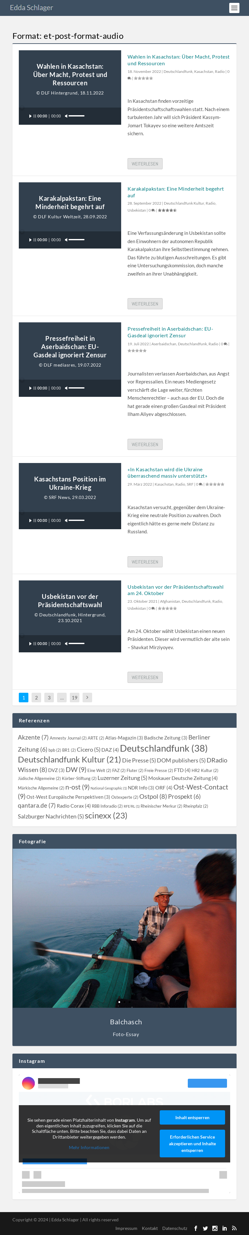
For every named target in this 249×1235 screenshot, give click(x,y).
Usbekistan (137, 210)
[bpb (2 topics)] (54, 750)
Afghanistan (170, 601)
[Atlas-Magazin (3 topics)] (124, 737)
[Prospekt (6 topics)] (184, 796)
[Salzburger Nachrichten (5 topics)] (51, 816)
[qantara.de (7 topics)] (37, 805)
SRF (190, 484)
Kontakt (150, 1228)
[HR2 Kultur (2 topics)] (205, 770)
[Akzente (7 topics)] (33, 737)
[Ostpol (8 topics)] (153, 796)
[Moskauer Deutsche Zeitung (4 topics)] (183, 778)
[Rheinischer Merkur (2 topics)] (161, 806)
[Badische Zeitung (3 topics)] (165, 737)
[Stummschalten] (66, 116)
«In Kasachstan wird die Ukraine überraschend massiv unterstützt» (167, 472)
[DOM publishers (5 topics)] (181, 760)
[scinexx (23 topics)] (106, 815)
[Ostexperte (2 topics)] (124, 797)
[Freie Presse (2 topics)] (158, 770)
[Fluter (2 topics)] (135, 770)
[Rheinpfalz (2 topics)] (195, 806)
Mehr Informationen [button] (89, 1147)
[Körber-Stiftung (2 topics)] (79, 778)
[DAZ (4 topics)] (110, 750)
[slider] (73, 107)
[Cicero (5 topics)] (88, 749)
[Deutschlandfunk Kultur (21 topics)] (69, 759)
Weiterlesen (145, 164)
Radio (220, 71)
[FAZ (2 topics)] (119, 770)
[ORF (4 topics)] (163, 787)
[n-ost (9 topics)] (77, 787)
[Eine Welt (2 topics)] (99, 770)
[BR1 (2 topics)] (69, 750)
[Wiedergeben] (32, 116)
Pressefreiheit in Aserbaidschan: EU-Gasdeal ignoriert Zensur (170, 332)
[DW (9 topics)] (76, 769)
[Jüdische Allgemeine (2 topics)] (39, 778)
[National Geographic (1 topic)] (109, 788)
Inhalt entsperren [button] (192, 1117)
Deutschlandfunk (178, 71)
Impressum (126, 1228)
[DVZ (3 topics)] (56, 770)
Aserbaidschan (163, 343)
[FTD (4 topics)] (182, 770)
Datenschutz (174, 1228)
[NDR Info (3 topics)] (141, 787)
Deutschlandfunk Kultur (184, 203)
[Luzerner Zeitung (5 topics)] (122, 778)
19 (74, 697)
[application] (70, 116)
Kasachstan (203, 71)
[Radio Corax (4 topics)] (74, 806)
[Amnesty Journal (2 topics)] (68, 737)
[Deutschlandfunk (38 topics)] (164, 748)
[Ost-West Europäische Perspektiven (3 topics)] (68, 797)
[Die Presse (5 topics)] (139, 760)
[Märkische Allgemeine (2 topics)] (41, 787)
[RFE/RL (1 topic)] (132, 806)
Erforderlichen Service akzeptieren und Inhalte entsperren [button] (192, 1143)
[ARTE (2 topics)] (96, 737)
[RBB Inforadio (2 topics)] (107, 806)
